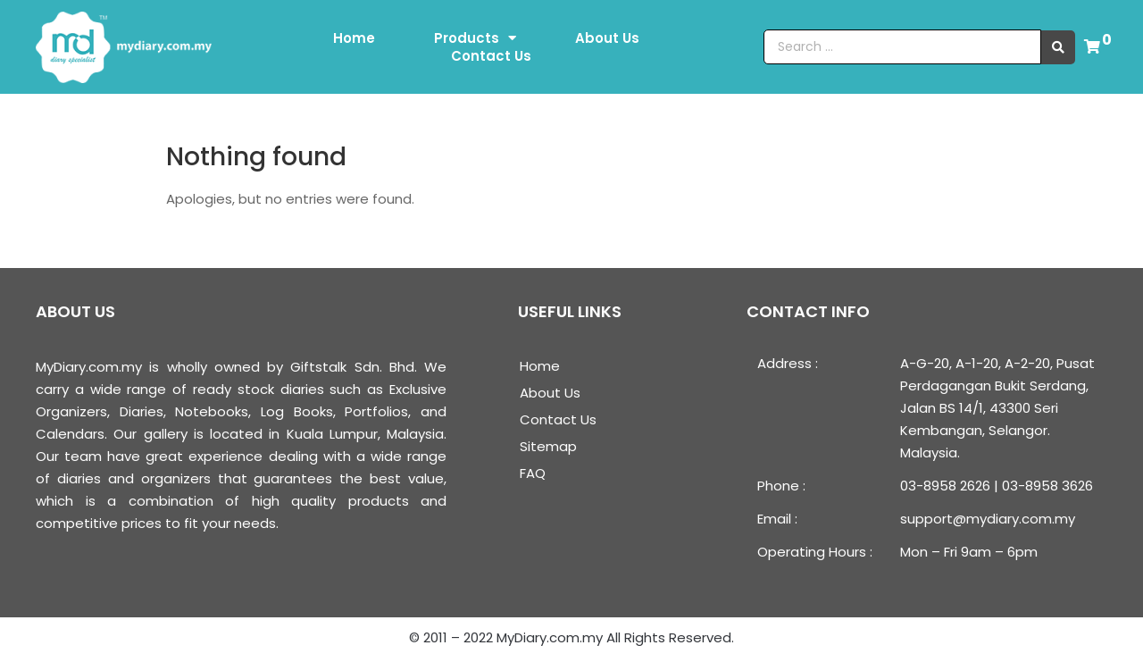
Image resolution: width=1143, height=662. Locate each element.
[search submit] (1058, 47)
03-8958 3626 (1047, 485)
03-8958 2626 (945, 485)
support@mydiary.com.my (987, 518)
